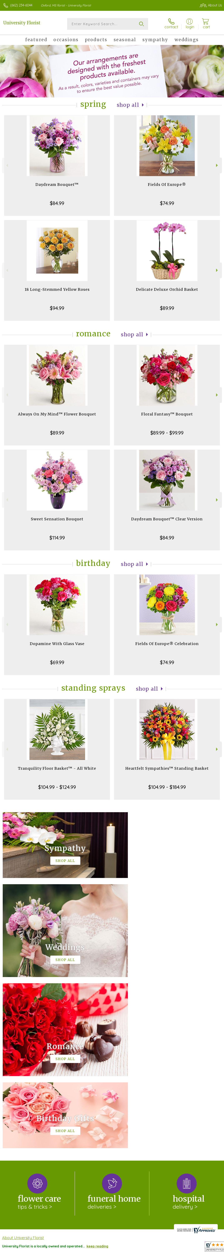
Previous (6, 165)
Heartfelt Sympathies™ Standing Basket (167, 768)
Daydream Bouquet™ (57, 184)
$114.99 (57, 538)
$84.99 (57, 203)
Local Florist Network (179, 1248)
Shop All (128, 105)
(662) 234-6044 (21, 5)
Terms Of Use (122, 1248)
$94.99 (57, 308)
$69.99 (57, 662)
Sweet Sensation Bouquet (57, 519)
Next (217, 165)
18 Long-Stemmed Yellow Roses (57, 289)
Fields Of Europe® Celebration (167, 643)
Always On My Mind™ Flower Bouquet (57, 414)
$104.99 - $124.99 (57, 787)
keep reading (97, 1075)
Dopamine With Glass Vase (57, 643)
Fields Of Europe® (167, 184)
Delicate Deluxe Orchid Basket (167, 289)
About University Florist (23, 1066)
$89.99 (167, 308)
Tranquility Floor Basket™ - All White (57, 768)
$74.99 (167, 203)
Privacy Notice (147, 1248)
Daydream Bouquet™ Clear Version (167, 519)
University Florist (21, 22)
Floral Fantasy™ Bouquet (167, 414)
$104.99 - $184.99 (167, 787)
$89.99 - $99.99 (167, 433)
